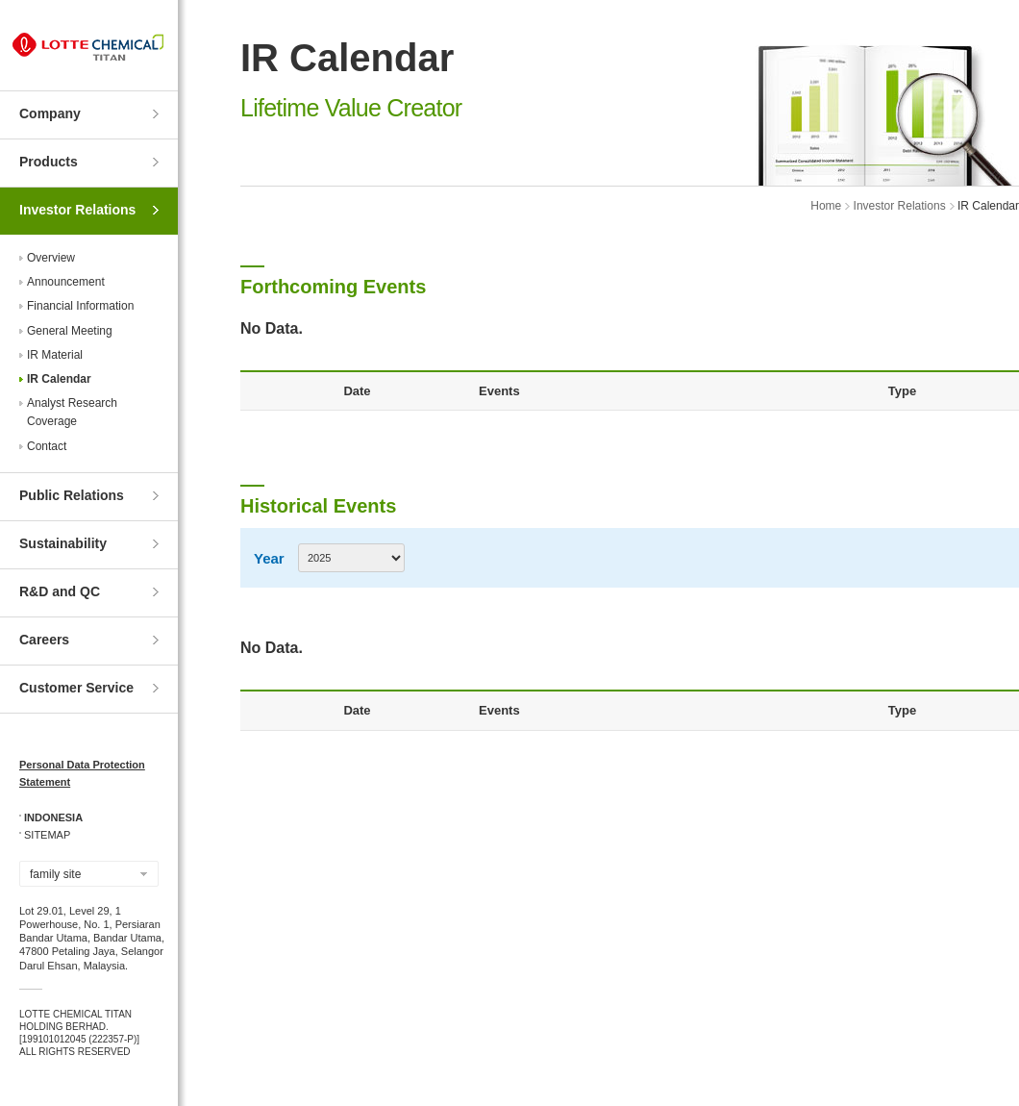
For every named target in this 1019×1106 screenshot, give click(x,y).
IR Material (55, 355)
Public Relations (71, 495)
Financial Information (80, 306)
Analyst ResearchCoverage (72, 412)
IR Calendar (59, 379)
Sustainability (63, 543)
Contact (46, 446)
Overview (51, 257)
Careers (44, 639)
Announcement (66, 282)
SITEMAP (47, 835)
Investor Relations (77, 209)
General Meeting (69, 331)
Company (50, 113)
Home (825, 206)
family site (55, 874)
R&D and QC (59, 591)
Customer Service (76, 687)
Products (48, 161)
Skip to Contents (0, 0)
